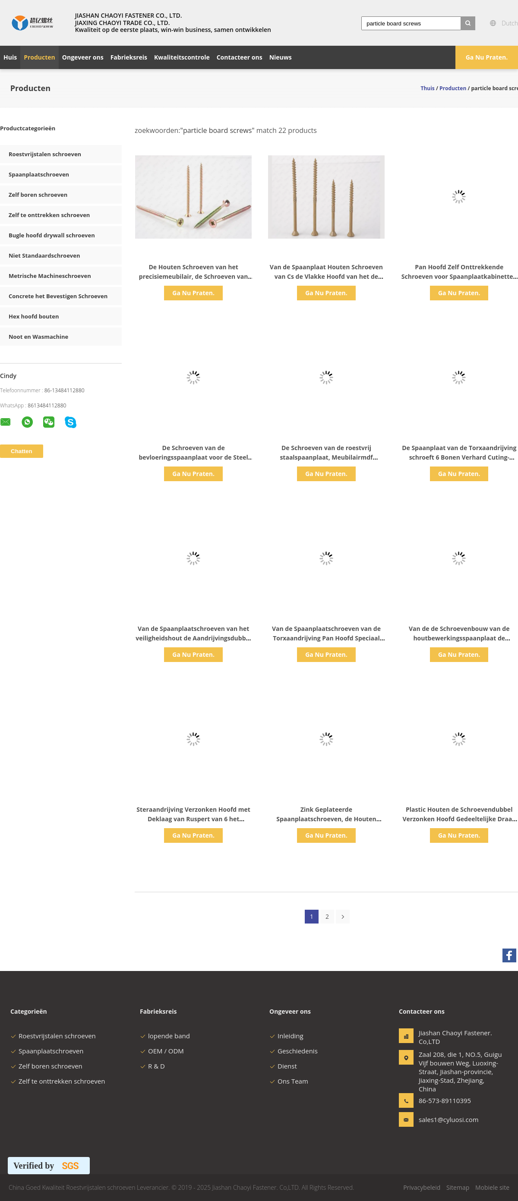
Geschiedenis (293, 1051)
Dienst (283, 1066)
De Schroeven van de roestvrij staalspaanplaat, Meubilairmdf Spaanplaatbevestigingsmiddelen (326, 457)
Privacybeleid (421, 1187)
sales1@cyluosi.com (446, 1119)
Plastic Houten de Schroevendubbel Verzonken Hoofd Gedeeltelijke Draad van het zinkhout (459, 818)
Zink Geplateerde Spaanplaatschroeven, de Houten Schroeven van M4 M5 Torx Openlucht (326, 818)
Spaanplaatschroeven (39, 174)
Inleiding (286, 1035)
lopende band (165, 1035)
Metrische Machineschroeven (50, 276)
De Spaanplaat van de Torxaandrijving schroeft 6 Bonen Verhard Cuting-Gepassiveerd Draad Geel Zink (459, 457)
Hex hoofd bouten (34, 316)
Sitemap (457, 1187)
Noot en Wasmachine (38, 336)
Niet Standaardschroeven (44, 255)
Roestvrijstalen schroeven (45, 154)
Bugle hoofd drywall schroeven (52, 235)
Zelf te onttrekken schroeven (49, 215)
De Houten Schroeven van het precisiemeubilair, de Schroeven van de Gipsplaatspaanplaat (193, 276)
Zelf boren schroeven (38, 195)
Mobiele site (492, 1187)
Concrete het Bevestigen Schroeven (58, 296)
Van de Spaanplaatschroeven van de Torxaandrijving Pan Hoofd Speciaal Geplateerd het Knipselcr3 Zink (326, 638)
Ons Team (288, 1081)
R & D (152, 1066)
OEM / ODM (162, 1051)
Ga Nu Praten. (487, 57)
